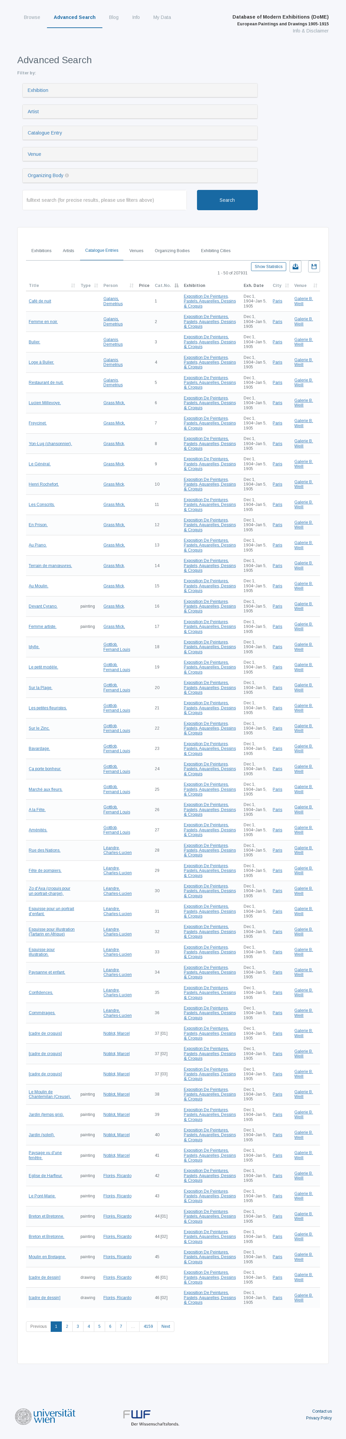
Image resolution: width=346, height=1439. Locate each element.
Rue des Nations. (44, 850)
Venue (34, 154)
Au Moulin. (38, 586)
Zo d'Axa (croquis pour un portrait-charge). (49, 891)
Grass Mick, (114, 402)
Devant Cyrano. (43, 606)
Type (85, 285)
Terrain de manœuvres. (50, 565)
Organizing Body (46, 175)
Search (227, 200)
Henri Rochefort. (44, 484)
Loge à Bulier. (41, 362)
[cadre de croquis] (45, 1033)
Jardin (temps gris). (46, 1114)
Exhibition (38, 90)
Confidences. (41, 992)
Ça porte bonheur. (45, 768)
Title (34, 285)
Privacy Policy (319, 1418)
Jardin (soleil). (42, 1134)
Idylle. (34, 646)
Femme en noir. (43, 321)
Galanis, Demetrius (113, 301)
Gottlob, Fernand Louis (116, 647)
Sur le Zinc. (39, 728)
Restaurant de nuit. (46, 382)
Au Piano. (38, 545)
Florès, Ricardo (117, 1175)
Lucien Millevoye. (45, 402)
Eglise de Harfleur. (46, 1175)
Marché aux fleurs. (46, 789)
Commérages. (42, 1012)
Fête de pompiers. (45, 870)
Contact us (322, 1411)
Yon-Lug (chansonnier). (50, 443)
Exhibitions (41, 250)
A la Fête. (37, 809)
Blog (114, 17)
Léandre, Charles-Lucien (117, 850)
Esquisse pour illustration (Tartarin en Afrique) (52, 931)
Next (166, 1326)
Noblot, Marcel (116, 1033)
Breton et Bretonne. (46, 1216)
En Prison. (38, 524)
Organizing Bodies (172, 250)
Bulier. (34, 342)
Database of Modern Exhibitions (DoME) (280, 20)
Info (136, 17)
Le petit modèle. (43, 667)
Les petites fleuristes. (48, 708)
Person (110, 285)
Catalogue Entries (101, 250)
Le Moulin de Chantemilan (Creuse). (50, 1094)
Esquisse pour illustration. (42, 952)
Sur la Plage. (40, 687)
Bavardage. (39, 748)
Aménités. (38, 830)
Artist (33, 111)
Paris (277, 301)
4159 (148, 1326)
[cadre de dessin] (44, 1277)
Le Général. (40, 464)
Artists (68, 250)
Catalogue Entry (45, 133)
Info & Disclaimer (311, 30)
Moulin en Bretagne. (47, 1256)
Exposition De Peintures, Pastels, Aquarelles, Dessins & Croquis (210, 301)
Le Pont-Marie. (42, 1196)
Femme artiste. (42, 626)
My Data (162, 17)
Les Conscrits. (42, 504)
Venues (136, 250)
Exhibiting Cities (215, 250)
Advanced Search (75, 17)
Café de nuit (40, 301)
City (277, 285)
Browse (32, 17)
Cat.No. (163, 285)
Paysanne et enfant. (47, 972)
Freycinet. (38, 423)
